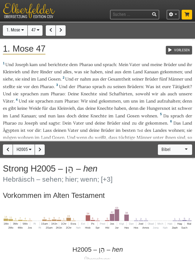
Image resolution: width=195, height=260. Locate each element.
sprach (109, 64)
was (78, 71)
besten (129, 130)
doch (71, 115)
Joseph (21, 64)
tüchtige (127, 137)
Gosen (54, 79)
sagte (54, 123)
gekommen (171, 71)
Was (150, 86)
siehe (8, 79)
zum (44, 93)
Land (138, 71)
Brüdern (135, 86)
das (80, 108)
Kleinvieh (12, 71)
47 (35, 29)
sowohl (143, 93)
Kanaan (151, 71)
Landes (160, 130)
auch (172, 93)
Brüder (170, 64)
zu (109, 86)
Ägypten (11, 130)
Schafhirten (120, 93)
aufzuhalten (168, 101)
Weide (35, 108)
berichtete (58, 64)
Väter (8, 101)
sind (181, 137)
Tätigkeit (181, 86)
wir (155, 93)
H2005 (24, 149)
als (163, 93)
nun (52, 115)
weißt (100, 137)
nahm (85, 79)
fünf (163, 79)
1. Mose (15, 29)
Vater (134, 64)
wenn (81, 137)
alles (67, 71)
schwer (185, 108)
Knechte (89, 93)
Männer (175, 79)
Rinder (46, 71)
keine (22, 108)
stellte (9, 86)
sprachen (30, 93)
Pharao (86, 64)
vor (26, 86)
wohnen (149, 115)
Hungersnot (158, 108)
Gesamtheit (119, 79)
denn (187, 101)
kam (34, 64)
